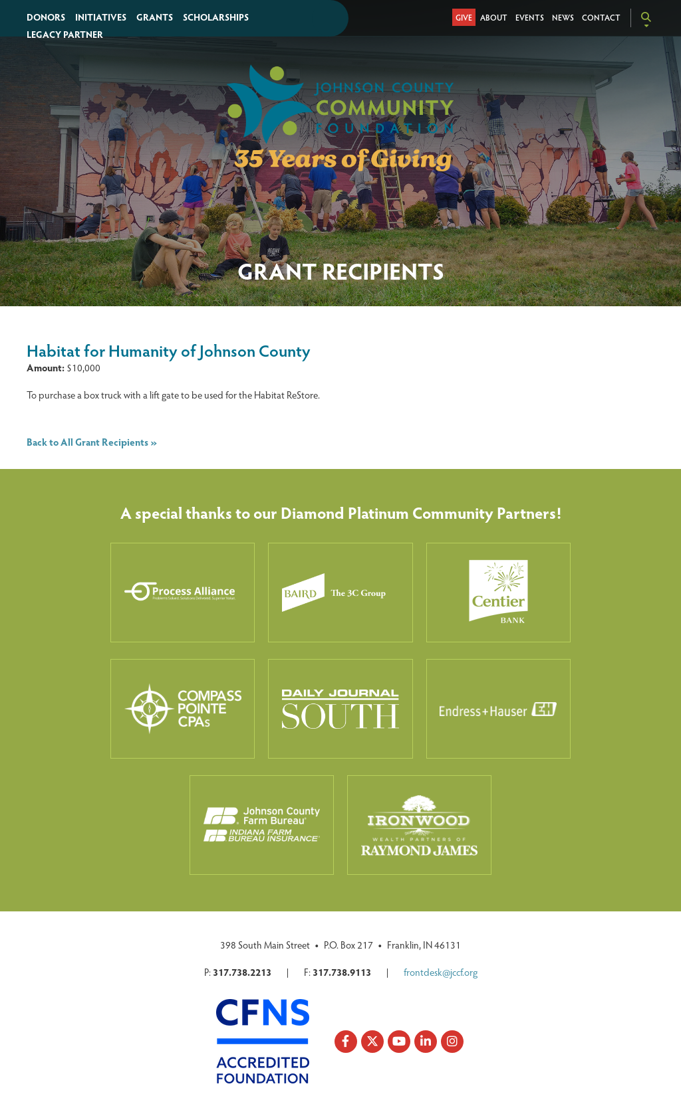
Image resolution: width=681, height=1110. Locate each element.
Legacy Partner (65, 34)
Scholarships (216, 17)
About (493, 17)
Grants (154, 17)
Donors (46, 17)
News (563, 17)
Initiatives (100, 17)
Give (464, 17)
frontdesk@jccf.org (440, 971)
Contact (601, 17)
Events (529, 17)
